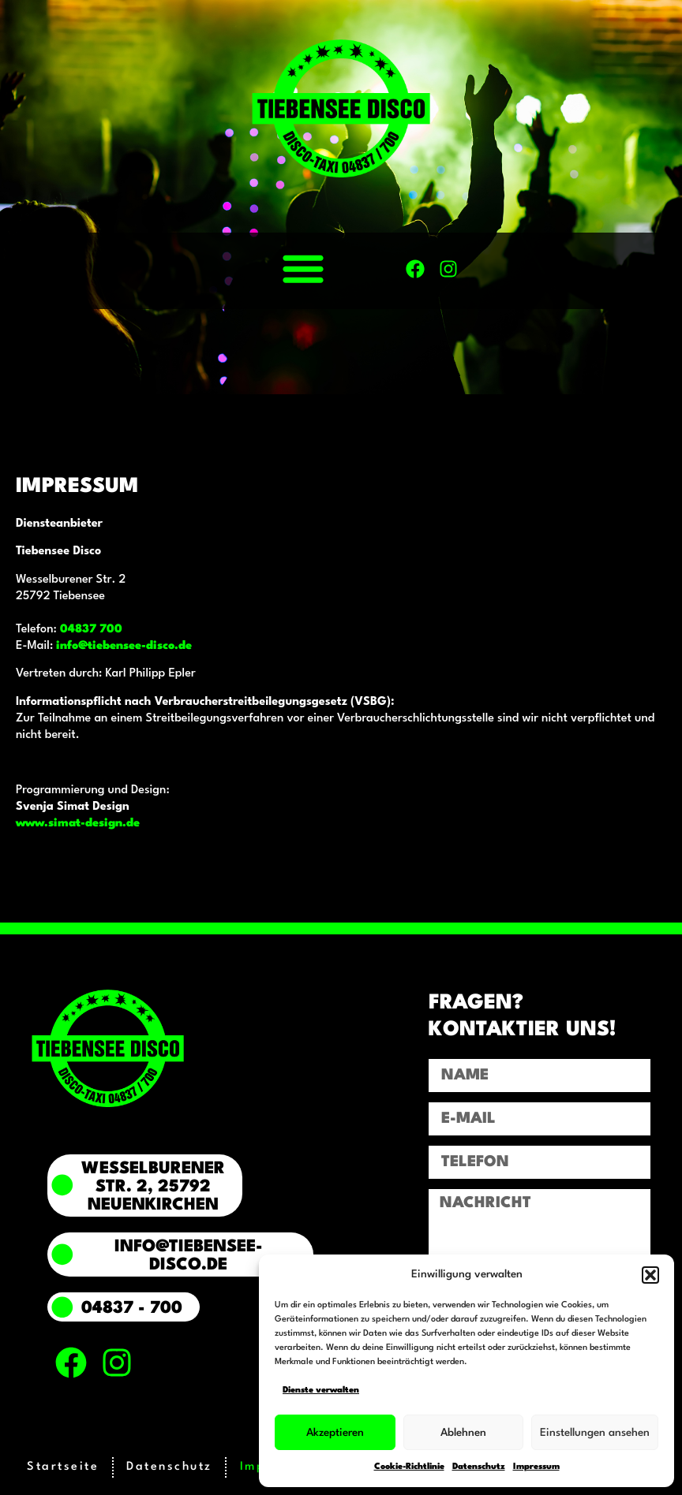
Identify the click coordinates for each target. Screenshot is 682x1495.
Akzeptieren (335, 1432)
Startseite (63, 1467)
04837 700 (91, 630)
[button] (650, 1275)
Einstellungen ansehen (595, 1432)
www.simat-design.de (78, 824)
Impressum (536, 1467)
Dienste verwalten (321, 1390)
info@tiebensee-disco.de (124, 646)
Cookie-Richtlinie (409, 1467)
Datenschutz (478, 1467)
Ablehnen (463, 1432)
